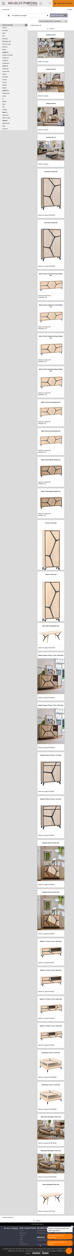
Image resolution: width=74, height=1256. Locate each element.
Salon (21, 1239)
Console (4, 79)
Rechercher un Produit (63, 3)
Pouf (3, 107)
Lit (3, 98)
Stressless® (23, 1233)
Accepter (45, 1253)
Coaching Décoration (43, 1240)
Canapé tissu (5, 63)
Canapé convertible (7, 55)
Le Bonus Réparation (43, 1244)
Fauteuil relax (5, 93)
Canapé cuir (5, 57)
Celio (21, 1237)
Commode (5, 77)
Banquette (5, 38)
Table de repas (6, 118)
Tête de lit (5, 128)
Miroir (3, 104)
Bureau (4, 49)
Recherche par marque (43, 1233)
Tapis (3, 126)
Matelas (4, 101)
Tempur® (22, 1235)
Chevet (4, 74)
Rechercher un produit (43, 1231)
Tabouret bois (5, 123)
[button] (69, 1251)
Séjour (21, 1242)
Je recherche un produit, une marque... (57, 1243)
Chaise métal (5, 71)
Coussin (4, 82)
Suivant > (52, 28)
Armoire (4, 27)
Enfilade (4, 85)
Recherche (6, 9)
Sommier (4, 109)
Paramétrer (36, 1253)
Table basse (5, 115)
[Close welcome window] (72, 1227)
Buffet (4, 47)
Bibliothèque (6, 41)
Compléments (24, 1244)
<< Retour (69, 9)
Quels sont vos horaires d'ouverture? (56, 1236)
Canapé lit (5, 60)
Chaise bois (5, 68)
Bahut (3, 33)
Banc (3, 36)
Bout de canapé (6, 44)
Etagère (4, 88)
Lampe (4, 96)
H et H (22, 1231)
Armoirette (5, 30)
